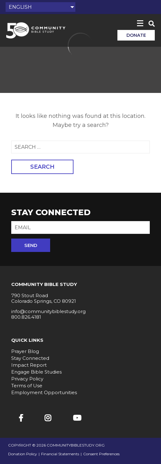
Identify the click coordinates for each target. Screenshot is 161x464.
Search (42, 166)
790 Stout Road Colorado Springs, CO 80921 (43, 298)
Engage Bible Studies (36, 372)
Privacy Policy (27, 379)
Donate (136, 35)
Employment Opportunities (44, 392)
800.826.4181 (26, 317)
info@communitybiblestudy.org (48, 311)
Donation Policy (22, 454)
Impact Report (29, 365)
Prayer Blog (25, 351)
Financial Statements (60, 454)
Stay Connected (30, 358)
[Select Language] (40, 7)
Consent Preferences (101, 454)
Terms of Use (26, 386)
